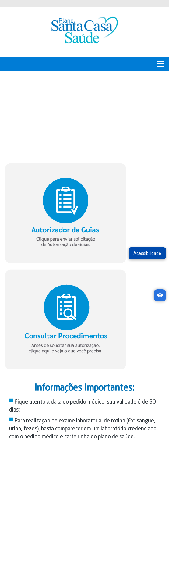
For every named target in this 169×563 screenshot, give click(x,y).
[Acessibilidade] (160, 295)
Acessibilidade (147, 253)
